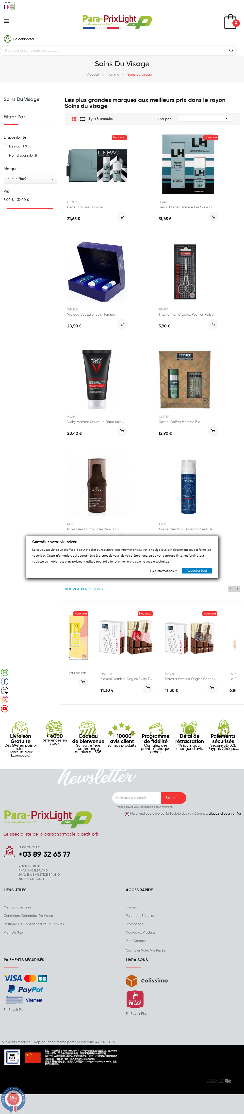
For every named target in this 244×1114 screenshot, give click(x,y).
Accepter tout (197, 570)
